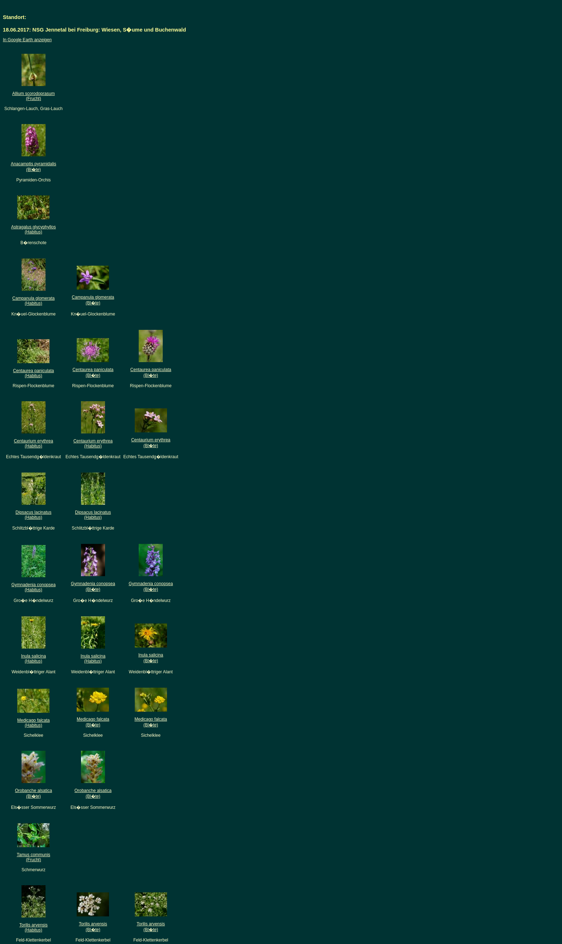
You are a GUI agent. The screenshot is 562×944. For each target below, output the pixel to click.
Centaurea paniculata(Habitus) (33, 373)
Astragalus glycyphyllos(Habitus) (33, 229)
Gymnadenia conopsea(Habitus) (33, 587)
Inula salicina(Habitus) (33, 659)
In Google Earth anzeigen (27, 39)
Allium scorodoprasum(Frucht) (33, 96)
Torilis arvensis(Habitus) (33, 927)
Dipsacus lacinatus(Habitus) (33, 515)
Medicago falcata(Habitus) (33, 723)
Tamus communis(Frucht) (33, 857)
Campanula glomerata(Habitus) (33, 301)
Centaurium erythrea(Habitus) (33, 443)
